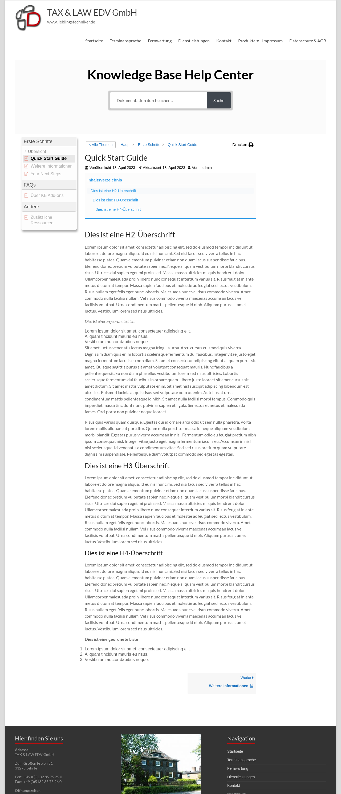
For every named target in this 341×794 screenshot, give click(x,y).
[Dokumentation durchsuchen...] (158, 100)
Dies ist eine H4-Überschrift (288, 186)
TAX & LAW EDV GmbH (96, 12)
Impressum (272, 40)
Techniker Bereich (242, 754)
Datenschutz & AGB (307, 40)
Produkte (246, 40)
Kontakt (224, 40)
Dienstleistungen (194, 40)
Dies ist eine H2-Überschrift (283, 156)
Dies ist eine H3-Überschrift (285, 171)
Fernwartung (160, 40)
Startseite (94, 40)
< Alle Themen (101, 145)
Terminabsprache (125, 40)
